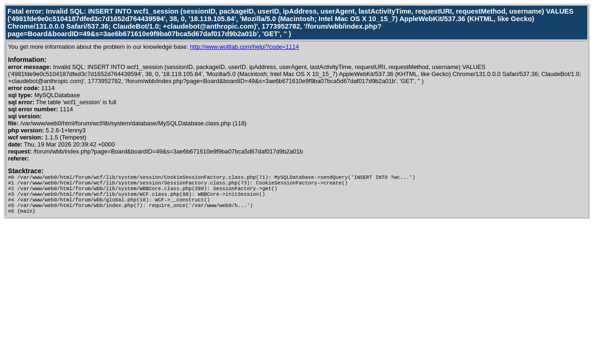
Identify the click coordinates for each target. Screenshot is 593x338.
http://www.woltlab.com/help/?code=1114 (244, 46)
